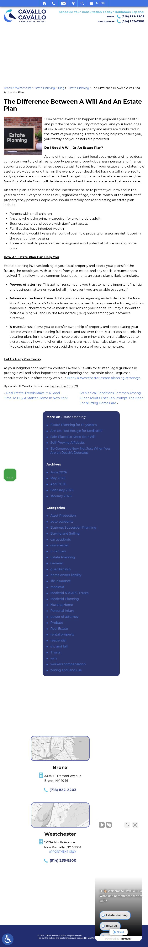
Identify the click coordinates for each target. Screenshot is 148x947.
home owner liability (98, 575)
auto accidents (94, 521)
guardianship (93, 569)
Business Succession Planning (106, 527)
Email (63, 3)
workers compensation (101, 664)
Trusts (88, 652)
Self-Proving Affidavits (100, 442)
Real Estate (92, 628)
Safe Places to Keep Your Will (106, 437)
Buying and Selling (98, 533)
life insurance (93, 581)
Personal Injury (95, 611)
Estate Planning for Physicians (106, 425)
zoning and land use (99, 670)
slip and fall (92, 646)
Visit (73, 3)
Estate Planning (78, 88)
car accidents (93, 539)
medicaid (90, 587)
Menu (100, 3)
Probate (89, 623)
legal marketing (66, 938)
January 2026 (93, 496)
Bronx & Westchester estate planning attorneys (103, 378)
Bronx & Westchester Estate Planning (29, 88)
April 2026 (91, 484)
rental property (95, 634)
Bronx (125, 17)
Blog (61, 88)
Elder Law (91, 551)
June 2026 (91, 472)
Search (82, 3)
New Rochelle (121, 21)
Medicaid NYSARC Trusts (102, 593)
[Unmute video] (80, 824)
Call (53, 3)
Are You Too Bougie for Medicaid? (109, 431)
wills (86, 658)
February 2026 (94, 490)
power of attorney (97, 617)
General (89, 563)
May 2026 (90, 478)
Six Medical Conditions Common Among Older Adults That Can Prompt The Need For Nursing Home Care (112, 398)
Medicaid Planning (97, 599)
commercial (92, 545)
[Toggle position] (127, 824)
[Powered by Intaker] (115, 939)
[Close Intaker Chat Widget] (135, 824)
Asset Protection (96, 515)
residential (91, 640)
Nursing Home (94, 605)
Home (44, 3)
